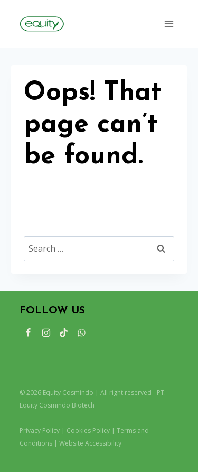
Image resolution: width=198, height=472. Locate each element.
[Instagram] (46, 333)
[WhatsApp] (82, 333)
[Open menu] (168, 23)
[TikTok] (64, 333)
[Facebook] (28, 333)
